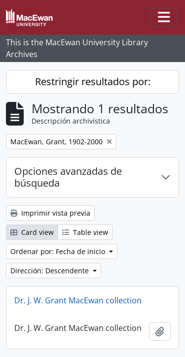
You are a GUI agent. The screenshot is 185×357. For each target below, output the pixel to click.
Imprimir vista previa (50, 213)
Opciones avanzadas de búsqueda (68, 177)
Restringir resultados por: (92, 81)
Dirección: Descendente (50, 270)
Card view (32, 232)
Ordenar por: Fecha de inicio (58, 251)
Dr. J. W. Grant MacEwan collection (78, 300)
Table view (85, 232)
